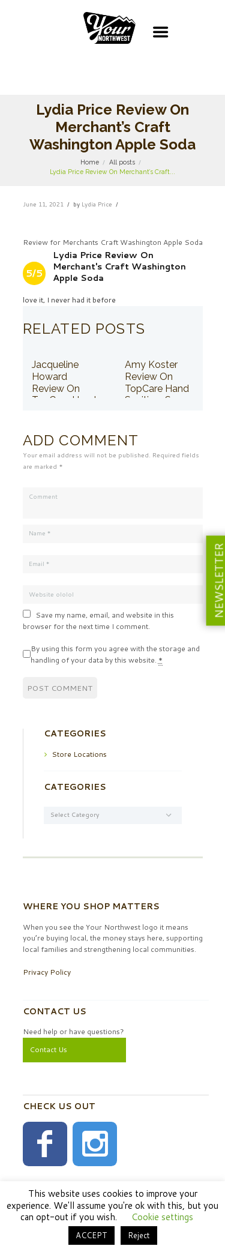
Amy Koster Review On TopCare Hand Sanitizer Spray (158, 382)
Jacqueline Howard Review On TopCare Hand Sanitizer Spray (65, 388)
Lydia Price (97, 204)
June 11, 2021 (43, 204)
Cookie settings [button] (162, 1217)
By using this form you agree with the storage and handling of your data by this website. (115, 654)
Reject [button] (139, 1235)
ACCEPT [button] (91, 1235)
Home (89, 162)
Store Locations (79, 754)
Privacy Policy (47, 972)
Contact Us (48, 1049)
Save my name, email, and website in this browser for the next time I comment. (98, 620)
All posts (122, 162)
